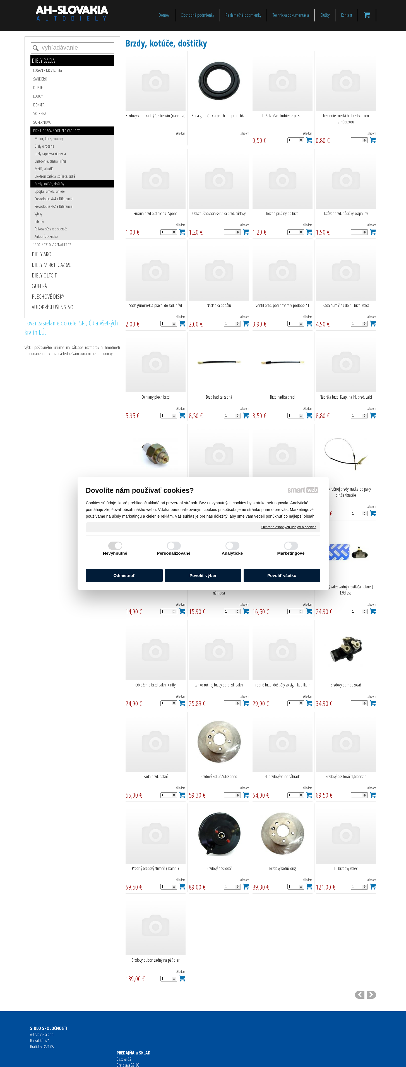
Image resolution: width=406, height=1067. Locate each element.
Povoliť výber (202, 575)
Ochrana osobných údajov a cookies (288, 527)
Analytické (232, 553)
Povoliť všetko (281, 575)
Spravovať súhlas (289, 1059)
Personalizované (174, 553)
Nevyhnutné (115, 553)
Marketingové (291, 553)
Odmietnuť (124, 575)
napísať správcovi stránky (194, 1059)
